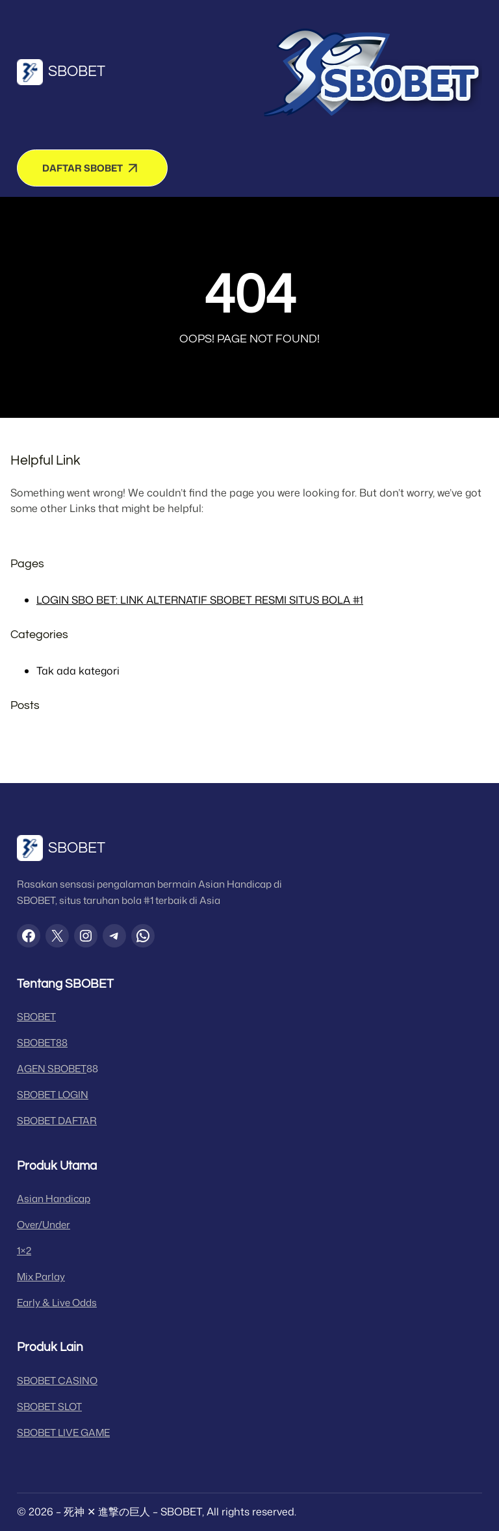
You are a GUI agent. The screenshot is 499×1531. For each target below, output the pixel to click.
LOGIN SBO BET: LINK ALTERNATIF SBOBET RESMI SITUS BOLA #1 (199, 600)
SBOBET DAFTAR (57, 1120)
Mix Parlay (41, 1276)
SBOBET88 (42, 1042)
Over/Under (43, 1224)
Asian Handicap (53, 1198)
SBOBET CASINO (57, 1380)
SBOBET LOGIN (52, 1094)
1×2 (24, 1250)
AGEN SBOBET (51, 1068)
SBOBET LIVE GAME (63, 1432)
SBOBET (76, 71)
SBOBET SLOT (49, 1406)
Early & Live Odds (57, 1302)
